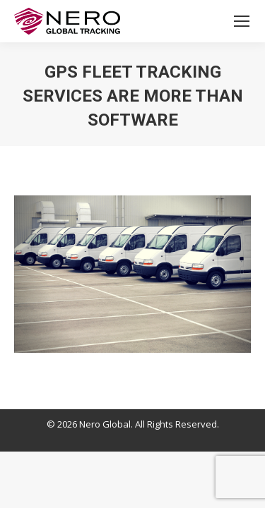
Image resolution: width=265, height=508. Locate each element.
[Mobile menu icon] (241, 21)
